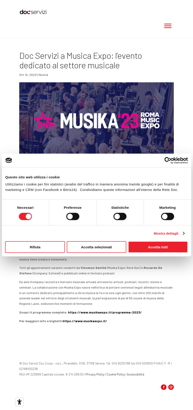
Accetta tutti (158, 247)
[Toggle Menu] (167, 26)
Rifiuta (35, 247)
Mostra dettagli (166, 233)
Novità (43, 75)
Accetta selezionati (96, 247)
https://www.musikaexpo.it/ (85, 321)
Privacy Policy (95, 374)
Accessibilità (135, 374)
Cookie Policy (115, 374)
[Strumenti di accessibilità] (19, 402)
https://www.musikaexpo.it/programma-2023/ (105, 312)
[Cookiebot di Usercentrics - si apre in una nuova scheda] (168, 160)
